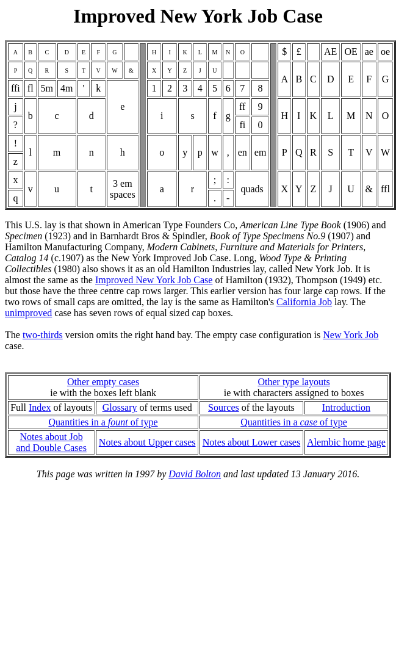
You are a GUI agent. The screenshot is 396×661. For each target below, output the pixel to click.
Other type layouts (293, 382)
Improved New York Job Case (153, 280)
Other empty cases (103, 382)
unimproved (28, 313)
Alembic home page (346, 442)
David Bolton (194, 474)
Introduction (346, 407)
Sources (223, 407)
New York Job (350, 335)
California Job (304, 302)
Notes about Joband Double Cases (51, 442)
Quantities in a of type (103, 422)
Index (40, 407)
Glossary (120, 407)
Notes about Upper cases (147, 442)
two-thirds (43, 335)
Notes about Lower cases (251, 442)
